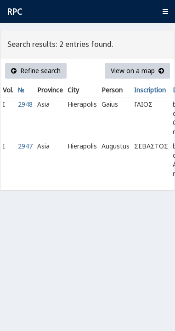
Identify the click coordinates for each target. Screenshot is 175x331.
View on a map (137, 70)
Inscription (150, 90)
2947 (25, 146)
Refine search (36, 70)
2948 (25, 104)
